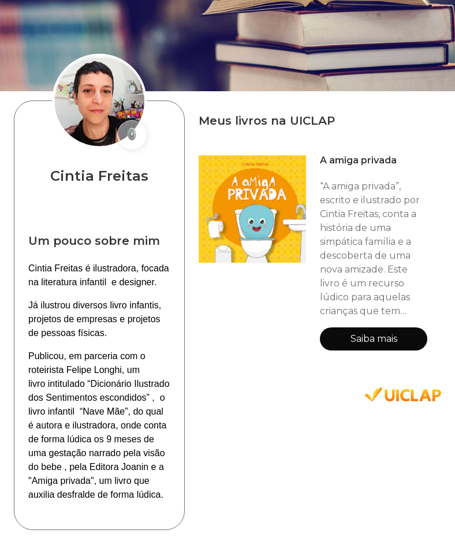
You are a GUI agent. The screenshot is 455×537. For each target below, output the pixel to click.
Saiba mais (373, 338)
